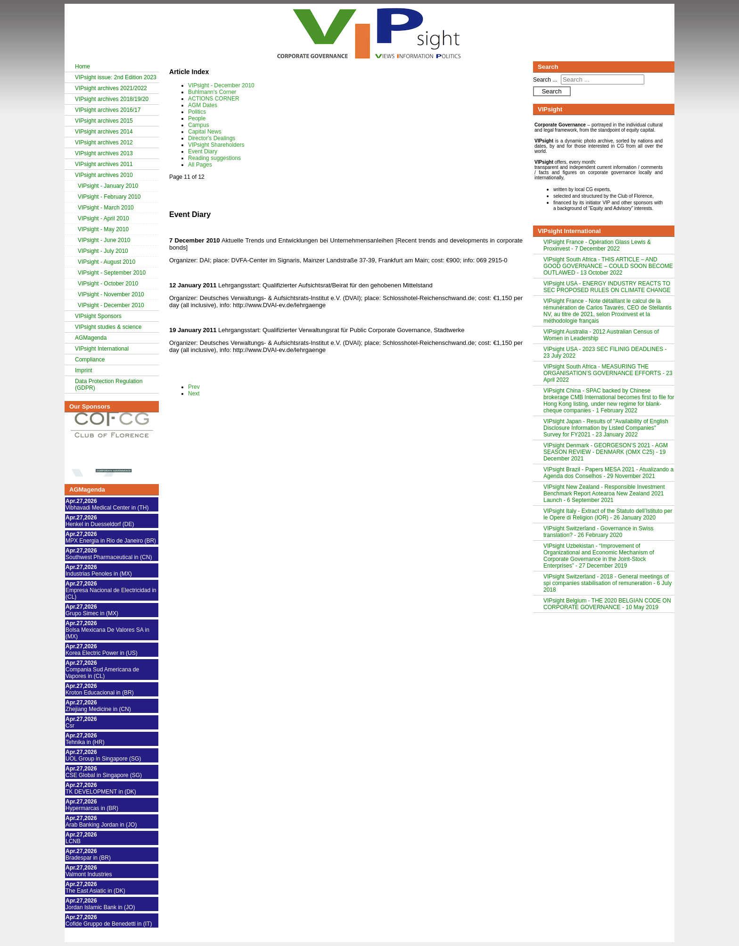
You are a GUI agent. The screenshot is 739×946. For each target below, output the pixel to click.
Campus (198, 125)
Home (82, 66)
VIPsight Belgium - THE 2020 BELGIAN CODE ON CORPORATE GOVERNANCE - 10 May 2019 (607, 604)
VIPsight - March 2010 (106, 207)
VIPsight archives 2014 (104, 131)
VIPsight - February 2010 (109, 196)
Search (551, 91)
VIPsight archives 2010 (104, 175)
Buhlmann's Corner (212, 92)
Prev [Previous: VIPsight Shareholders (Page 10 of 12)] (194, 387)
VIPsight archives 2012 (104, 142)
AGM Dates (202, 105)
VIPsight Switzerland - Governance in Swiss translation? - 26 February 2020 (598, 531)
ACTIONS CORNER (213, 98)
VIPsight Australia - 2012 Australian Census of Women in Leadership (601, 335)
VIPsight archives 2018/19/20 (111, 99)
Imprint (83, 370)
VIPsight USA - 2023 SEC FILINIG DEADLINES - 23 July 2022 (604, 352)
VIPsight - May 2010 (103, 229)
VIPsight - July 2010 (103, 251)
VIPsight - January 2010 (108, 186)
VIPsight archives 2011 (104, 164)
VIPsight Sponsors (98, 316)
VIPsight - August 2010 (106, 262)
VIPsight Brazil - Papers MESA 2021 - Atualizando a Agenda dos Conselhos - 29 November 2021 (608, 472)
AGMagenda (91, 338)
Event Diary (202, 151)
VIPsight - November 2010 (111, 294)
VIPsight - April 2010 (103, 218)
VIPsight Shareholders (216, 145)
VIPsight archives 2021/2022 (111, 88)
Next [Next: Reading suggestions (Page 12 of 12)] (194, 393)
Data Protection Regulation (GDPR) (108, 384)
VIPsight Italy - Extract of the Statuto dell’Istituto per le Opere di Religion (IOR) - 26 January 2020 (607, 514)
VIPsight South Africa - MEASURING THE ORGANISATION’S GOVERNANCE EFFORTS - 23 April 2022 (608, 373)
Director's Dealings (211, 138)
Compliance (90, 359)
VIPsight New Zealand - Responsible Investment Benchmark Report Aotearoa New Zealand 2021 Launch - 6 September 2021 (604, 493)
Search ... (545, 79)
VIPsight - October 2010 (108, 283)
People (196, 118)
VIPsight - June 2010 (104, 240)
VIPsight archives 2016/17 (107, 110)
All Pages (200, 164)
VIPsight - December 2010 (111, 305)
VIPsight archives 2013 (104, 153)
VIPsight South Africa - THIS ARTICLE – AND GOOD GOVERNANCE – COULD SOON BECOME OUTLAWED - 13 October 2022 (608, 266)
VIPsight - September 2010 (112, 272)
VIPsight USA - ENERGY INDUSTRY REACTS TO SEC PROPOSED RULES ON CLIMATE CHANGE (607, 286)
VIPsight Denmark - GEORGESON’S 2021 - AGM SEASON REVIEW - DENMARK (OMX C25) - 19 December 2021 (605, 452)
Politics (197, 112)
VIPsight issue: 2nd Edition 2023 (115, 77)
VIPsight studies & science (108, 327)
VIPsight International (102, 348)
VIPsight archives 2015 (104, 120)
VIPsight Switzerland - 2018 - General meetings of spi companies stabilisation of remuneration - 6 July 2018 (607, 583)
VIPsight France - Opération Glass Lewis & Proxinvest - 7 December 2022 (597, 245)
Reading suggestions (214, 158)
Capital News (205, 131)
